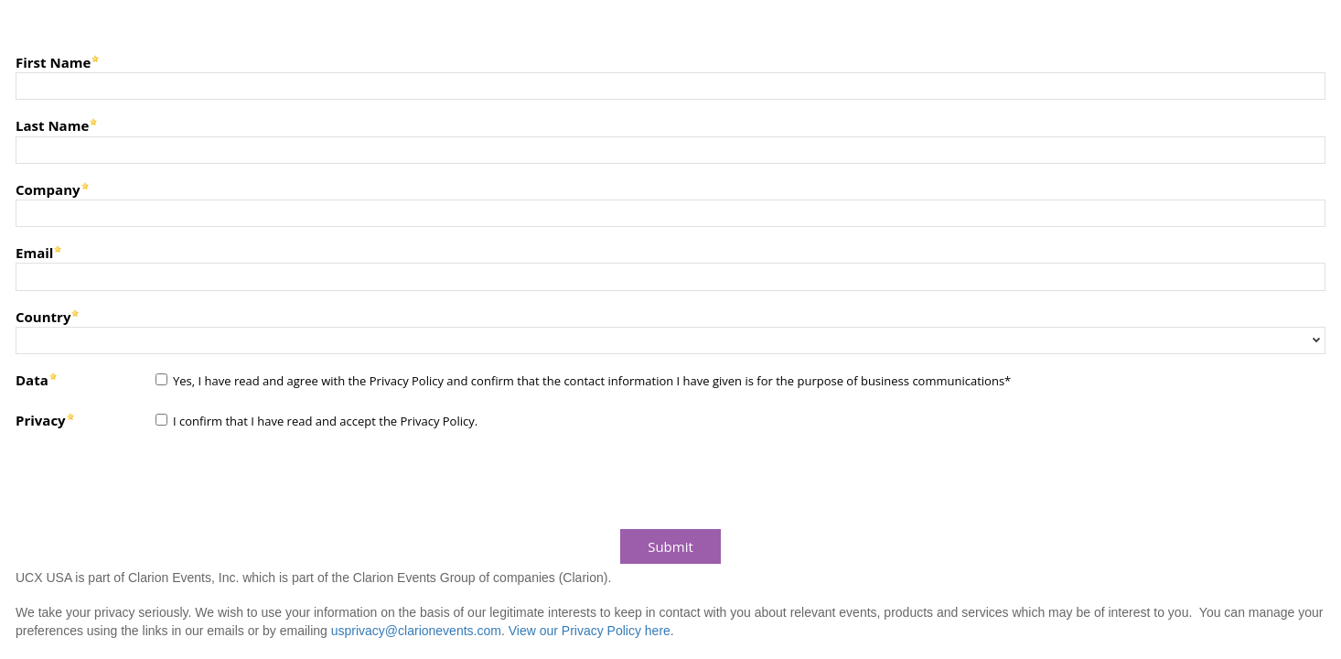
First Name (53, 61)
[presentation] (148, 482)
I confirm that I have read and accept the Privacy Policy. (325, 421)
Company (48, 189)
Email (34, 252)
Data (32, 379)
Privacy (41, 419)
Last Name (52, 125)
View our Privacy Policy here (589, 630)
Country (43, 316)
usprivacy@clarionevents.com (416, 630)
